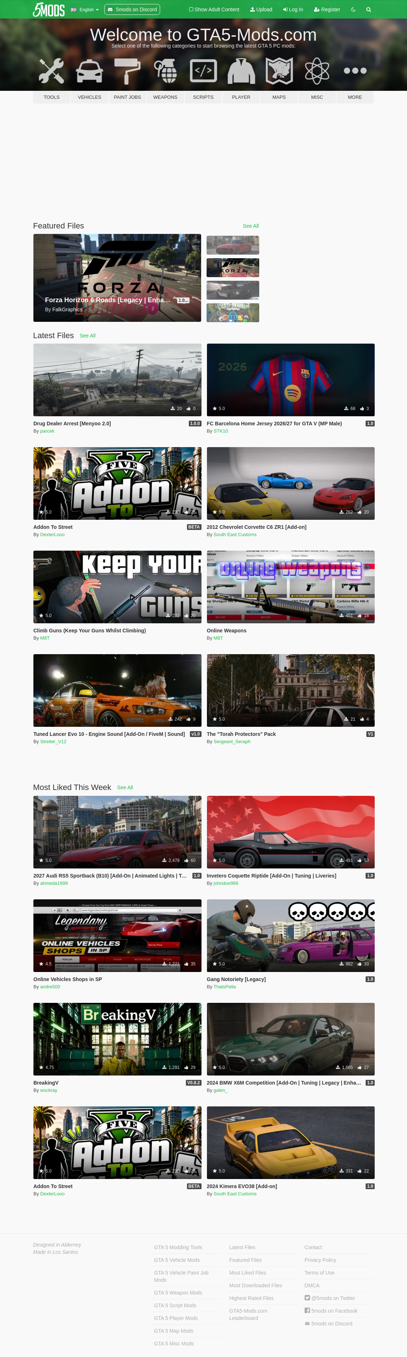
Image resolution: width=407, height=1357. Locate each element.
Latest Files (242, 1247)
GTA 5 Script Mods (175, 1305)
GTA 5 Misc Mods (174, 1343)
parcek (47, 431)
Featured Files (245, 1260)
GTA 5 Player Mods (176, 1318)
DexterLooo (52, 534)
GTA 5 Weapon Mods (178, 1293)
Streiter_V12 (53, 741)
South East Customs (235, 534)
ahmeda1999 (54, 883)
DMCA (312, 1285)
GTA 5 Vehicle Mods (177, 1260)
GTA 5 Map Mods (173, 1331)
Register (327, 9)
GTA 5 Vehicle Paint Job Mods (181, 1276)
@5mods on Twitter (330, 1298)
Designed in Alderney (57, 1245)
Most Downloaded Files (255, 1285)
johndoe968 (225, 883)
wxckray (48, 1090)
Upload (261, 9)
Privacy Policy (320, 1260)
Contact (313, 1247)
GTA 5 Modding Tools (178, 1247)
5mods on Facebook (331, 1311)
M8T (45, 638)
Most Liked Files (247, 1273)
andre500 (50, 986)
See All (251, 226)
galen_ (220, 1090)
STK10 (220, 431)
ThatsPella (224, 986)
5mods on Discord (329, 1324)
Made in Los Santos (55, 1252)
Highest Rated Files (251, 1298)
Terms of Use (319, 1273)
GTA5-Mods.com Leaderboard (248, 1314)
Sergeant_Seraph (232, 741)
